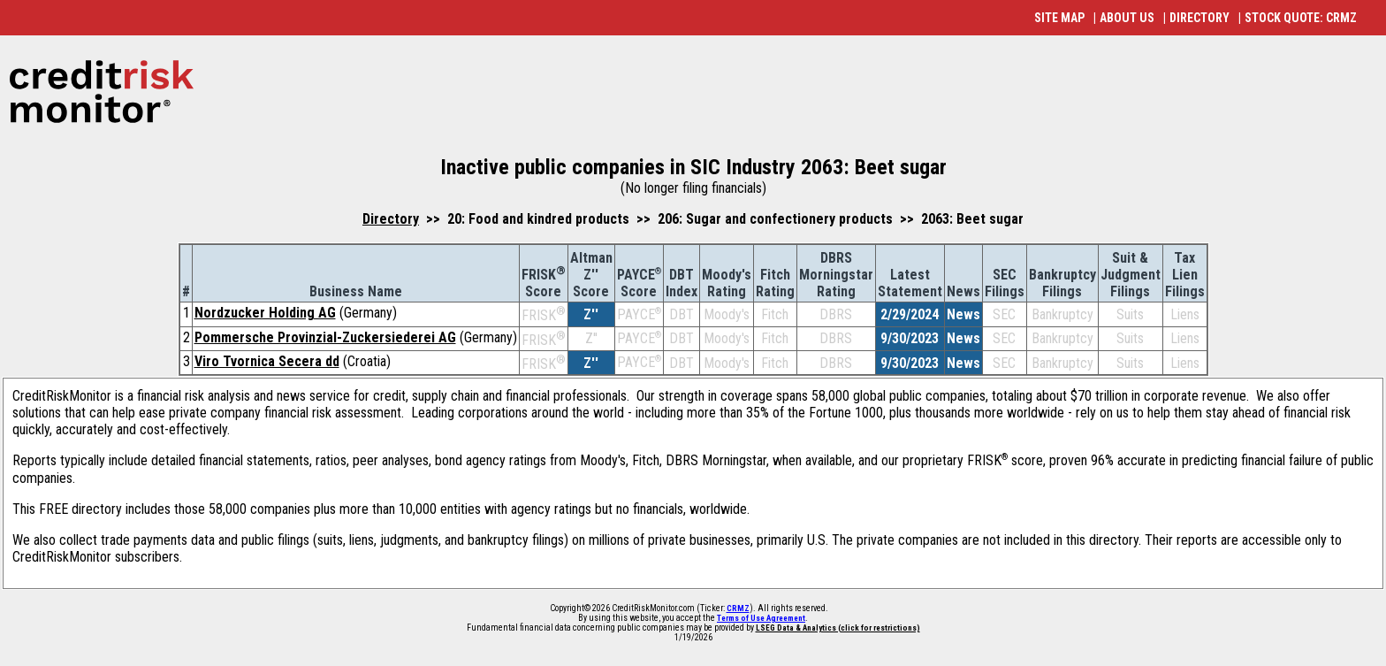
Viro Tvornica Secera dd (266, 361)
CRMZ (738, 608)
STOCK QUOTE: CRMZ (1301, 18)
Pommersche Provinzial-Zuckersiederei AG (325, 337)
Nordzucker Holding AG (265, 312)
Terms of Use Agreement (761, 618)
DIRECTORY (1199, 18)
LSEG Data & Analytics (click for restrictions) (838, 628)
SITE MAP (1059, 18)
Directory (390, 219)
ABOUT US (1127, 18)
